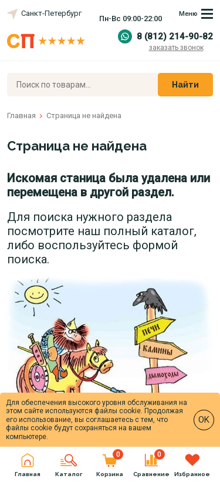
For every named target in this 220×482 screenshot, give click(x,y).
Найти (185, 84)
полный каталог (148, 231)
